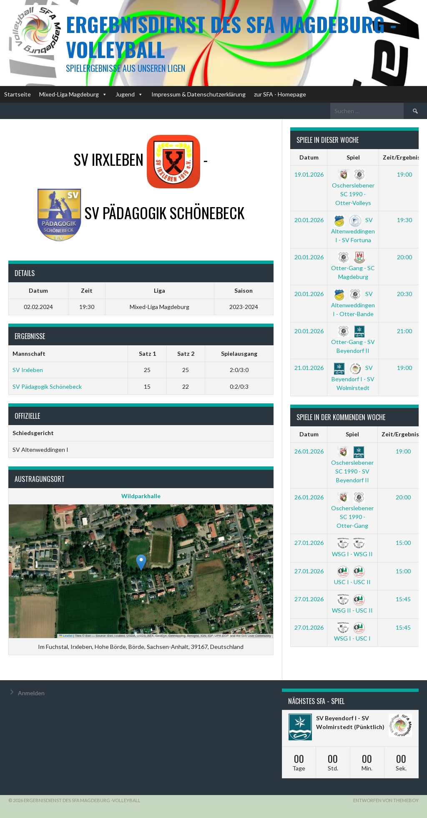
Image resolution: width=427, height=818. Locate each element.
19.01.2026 (309, 174)
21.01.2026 (309, 367)
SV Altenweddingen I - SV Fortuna (353, 229)
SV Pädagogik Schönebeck (47, 386)
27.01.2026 (309, 542)
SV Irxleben (28, 369)
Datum (309, 157)
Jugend (129, 94)
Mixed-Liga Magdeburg (73, 94)
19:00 (404, 174)
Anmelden (31, 692)
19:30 (404, 219)
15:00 (403, 542)
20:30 (404, 293)
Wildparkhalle (141, 495)
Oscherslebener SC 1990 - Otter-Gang (352, 511)
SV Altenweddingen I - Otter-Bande (353, 303)
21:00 (404, 330)
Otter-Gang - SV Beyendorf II (353, 340)
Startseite (17, 94)
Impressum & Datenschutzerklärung (198, 94)
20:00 (404, 257)
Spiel (353, 157)
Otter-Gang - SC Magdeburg (353, 266)
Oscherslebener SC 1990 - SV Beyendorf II (352, 465)
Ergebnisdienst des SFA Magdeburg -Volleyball (231, 36)
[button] (141, 562)
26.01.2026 (309, 451)
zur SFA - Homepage (280, 94)
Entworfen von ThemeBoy (386, 800)
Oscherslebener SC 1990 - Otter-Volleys (353, 188)
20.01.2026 (309, 219)
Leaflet (66, 636)
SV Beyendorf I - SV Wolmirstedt (353, 377)
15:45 (403, 599)
